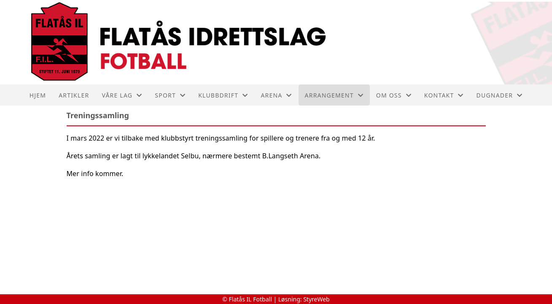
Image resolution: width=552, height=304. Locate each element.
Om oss (394, 95)
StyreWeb (316, 299)
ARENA (276, 95)
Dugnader (500, 95)
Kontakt (444, 95)
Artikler (74, 95)
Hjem (38, 95)
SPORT (170, 95)
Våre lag (122, 95)
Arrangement (334, 95)
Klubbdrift (223, 95)
